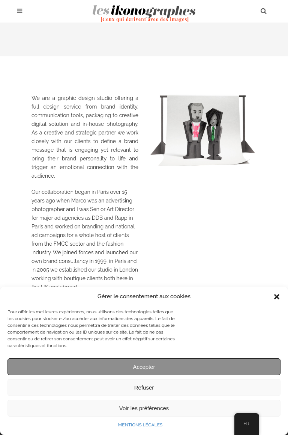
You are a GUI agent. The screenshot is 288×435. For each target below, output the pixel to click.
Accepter (144, 367)
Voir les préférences (144, 408)
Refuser (144, 387)
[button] (276, 297)
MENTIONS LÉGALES (140, 424)
